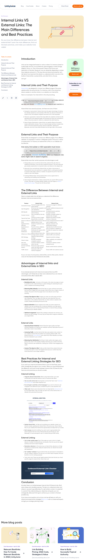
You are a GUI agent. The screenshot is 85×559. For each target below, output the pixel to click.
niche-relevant (36, 335)
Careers (44, 6)
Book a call (45, 499)
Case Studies (29, 6)
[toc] (9, 60)
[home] (10, 6)
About (37, 6)
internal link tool (58, 389)
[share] (3, 98)
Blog (22, 6)
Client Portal (64, 6)
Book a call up (78, 6)
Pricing (51, 6)
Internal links (24, 88)
